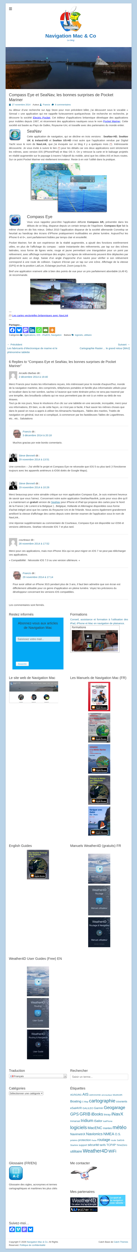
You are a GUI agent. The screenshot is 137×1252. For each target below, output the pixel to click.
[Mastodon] (26, 330)
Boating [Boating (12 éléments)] (75, 1101)
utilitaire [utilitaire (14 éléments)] (76, 1151)
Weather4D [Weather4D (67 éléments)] (95, 1151)
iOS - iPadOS (43, 335)
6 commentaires (63, 104)
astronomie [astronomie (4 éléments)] (95, 1095)
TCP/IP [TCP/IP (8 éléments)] (111, 1145)
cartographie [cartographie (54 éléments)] (102, 1100)
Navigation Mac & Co (70, 36)
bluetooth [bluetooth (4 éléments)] (117, 1095)
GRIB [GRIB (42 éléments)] (84, 1114)
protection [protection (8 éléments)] (84, 1140)
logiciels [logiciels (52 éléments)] (78, 1127)
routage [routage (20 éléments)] (103, 1140)
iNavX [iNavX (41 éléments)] (117, 1114)
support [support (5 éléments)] (83, 1145)
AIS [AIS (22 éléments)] (85, 1094)
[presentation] (42, 651)
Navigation (56, 335)
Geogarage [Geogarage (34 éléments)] (114, 1107)
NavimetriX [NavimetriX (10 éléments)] (77, 1134)
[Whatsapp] (39, 330)
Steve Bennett (27, 455)
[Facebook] (12, 330)
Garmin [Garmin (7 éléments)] (98, 1108)
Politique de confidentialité (32, 1245)
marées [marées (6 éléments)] (107, 1128)
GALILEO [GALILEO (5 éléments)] (88, 1108)
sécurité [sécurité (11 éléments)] (93, 1145)
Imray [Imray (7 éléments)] (107, 1114)
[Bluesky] (19, 330)
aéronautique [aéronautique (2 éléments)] (106, 1095)
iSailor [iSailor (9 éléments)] (98, 1121)
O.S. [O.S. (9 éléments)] (118, 1134)
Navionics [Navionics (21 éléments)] (94, 1134)
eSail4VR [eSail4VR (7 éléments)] (76, 1108)
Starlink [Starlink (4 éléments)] (74, 1145)
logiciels (79, 335)
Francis (46, 104)
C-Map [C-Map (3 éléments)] (85, 1102)
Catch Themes (121, 1242)
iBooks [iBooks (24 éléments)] (97, 1114)
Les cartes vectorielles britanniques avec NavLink (40, 315)
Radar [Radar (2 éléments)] (94, 1140)
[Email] (46, 330)
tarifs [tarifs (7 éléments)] (103, 1144)
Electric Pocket (41, 117)
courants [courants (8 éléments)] (121, 1101)
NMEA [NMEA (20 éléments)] (108, 1134)
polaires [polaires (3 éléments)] (74, 1140)
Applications (29, 335)
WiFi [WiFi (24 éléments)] (112, 1151)
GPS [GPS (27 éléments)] (74, 1114)
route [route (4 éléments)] (113, 1140)
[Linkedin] (32, 330)
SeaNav (55, 502)
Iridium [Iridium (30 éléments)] (87, 1120)
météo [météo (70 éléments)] (120, 1127)
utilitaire (88, 335)
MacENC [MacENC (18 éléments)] (95, 1128)
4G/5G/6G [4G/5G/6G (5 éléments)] (76, 1094)
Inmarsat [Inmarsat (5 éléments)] (75, 1121)
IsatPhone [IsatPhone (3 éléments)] (107, 1121)
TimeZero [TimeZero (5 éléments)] (122, 1145)
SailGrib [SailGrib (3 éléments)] (120, 1140)
